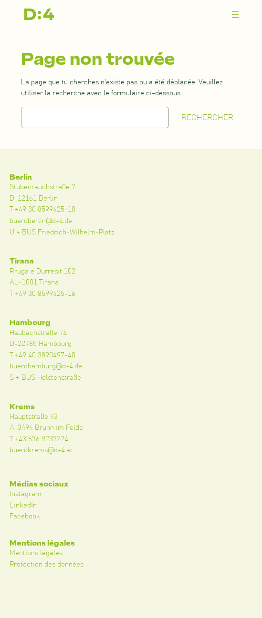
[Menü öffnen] (235, 14)
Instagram (26, 493)
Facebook (25, 516)
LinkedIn (23, 505)
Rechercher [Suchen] (207, 118)
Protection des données (47, 564)
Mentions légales (36, 553)
